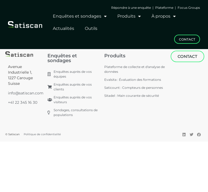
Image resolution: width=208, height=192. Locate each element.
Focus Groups (189, 8)
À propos (163, 16)
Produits (129, 16)
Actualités (63, 28)
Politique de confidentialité (42, 134)
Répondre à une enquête (131, 8)
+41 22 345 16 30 (22, 102)
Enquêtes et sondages (80, 16)
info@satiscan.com (25, 93)
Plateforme (164, 8)
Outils (91, 28)
